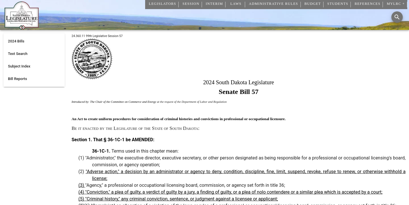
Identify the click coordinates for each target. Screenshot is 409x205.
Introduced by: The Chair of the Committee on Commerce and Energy (114, 101)
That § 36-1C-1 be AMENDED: (123, 139)
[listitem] (34, 41)
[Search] (397, 17)
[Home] (22, 28)
